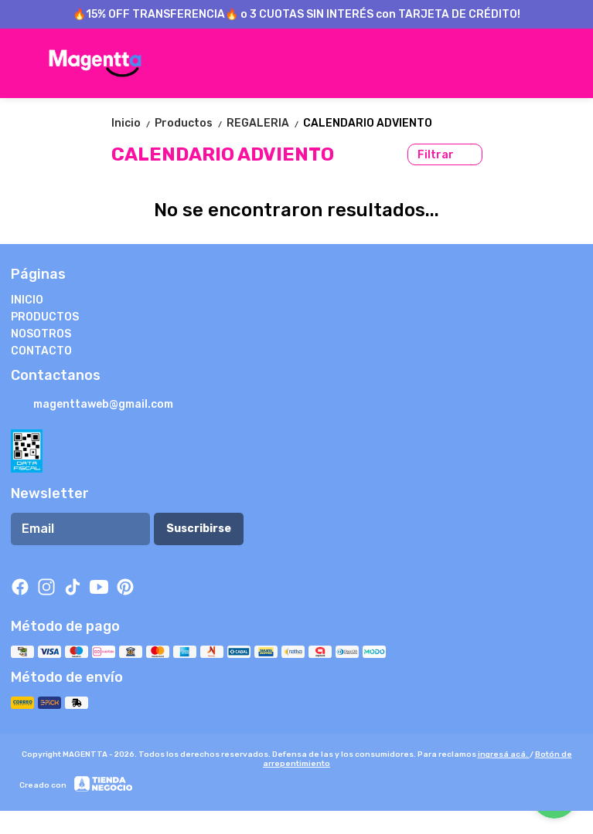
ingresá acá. (504, 754)
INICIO (27, 300)
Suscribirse (198, 528)
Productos (191, 123)
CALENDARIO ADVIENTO (367, 123)
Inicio (133, 123)
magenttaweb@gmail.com (92, 405)
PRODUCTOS (45, 317)
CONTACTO (41, 351)
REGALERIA (265, 123)
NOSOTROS (41, 334)
